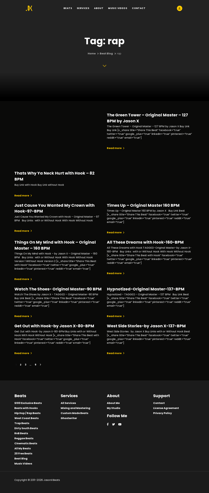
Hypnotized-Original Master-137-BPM (145, 289)
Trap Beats (21, 423)
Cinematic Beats (25, 443)
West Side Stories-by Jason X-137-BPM (146, 326)
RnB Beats (21, 433)
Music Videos (23, 463)
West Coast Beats (26, 418)
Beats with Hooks (26, 408)
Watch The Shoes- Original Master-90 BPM (58, 289)
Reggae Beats (23, 438)
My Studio (113, 408)
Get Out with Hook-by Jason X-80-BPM (54, 326)
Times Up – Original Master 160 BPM (143, 205)
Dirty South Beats (26, 428)
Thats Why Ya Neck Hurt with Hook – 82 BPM (54, 176)
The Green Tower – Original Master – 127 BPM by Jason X (147, 118)
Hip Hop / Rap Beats (27, 413)
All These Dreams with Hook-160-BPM (145, 242)
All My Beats (22, 448)
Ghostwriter (69, 418)
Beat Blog (21, 458)
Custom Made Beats (74, 413)
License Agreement (166, 408)
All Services (68, 403)
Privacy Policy (162, 413)
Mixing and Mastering (75, 408)
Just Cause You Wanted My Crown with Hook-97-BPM (54, 208)
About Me (113, 403)
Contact (159, 403)
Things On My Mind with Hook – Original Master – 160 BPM (55, 245)
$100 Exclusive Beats (28, 403)
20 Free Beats (23, 453)
